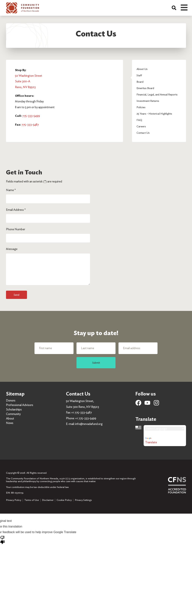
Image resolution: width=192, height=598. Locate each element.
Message (11, 249)
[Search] (174, 8)
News (9, 423)
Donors (10, 400)
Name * (11, 190)
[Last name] (96, 348)
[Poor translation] (2, 539)
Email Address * (16, 210)
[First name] (54, 348)
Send (16, 294)
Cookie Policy (64, 500)
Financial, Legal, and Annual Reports (157, 94)
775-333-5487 (30, 124)
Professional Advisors (19, 405)
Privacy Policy (13, 500)
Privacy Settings (83, 500)
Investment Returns (147, 100)
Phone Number (15, 229)
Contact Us (143, 132)
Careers (141, 126)
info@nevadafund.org (89, 424)
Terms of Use (31, 500)
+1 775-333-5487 (81, 412)
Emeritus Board (145, 88)
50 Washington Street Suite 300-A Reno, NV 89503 (28, 81)
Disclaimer (47, 500)
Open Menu (184, 8)
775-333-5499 (31, 116)
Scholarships (14, 409)
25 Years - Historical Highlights (154, 113)
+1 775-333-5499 (85, 418)
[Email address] (138, 348)
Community (13, 414)
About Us (142, 69)
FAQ (139, 120)
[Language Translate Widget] (164, 429)
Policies (141, 107)
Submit (96, 362)
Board (139, 81)
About (10, 418)
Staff (139, 75)
